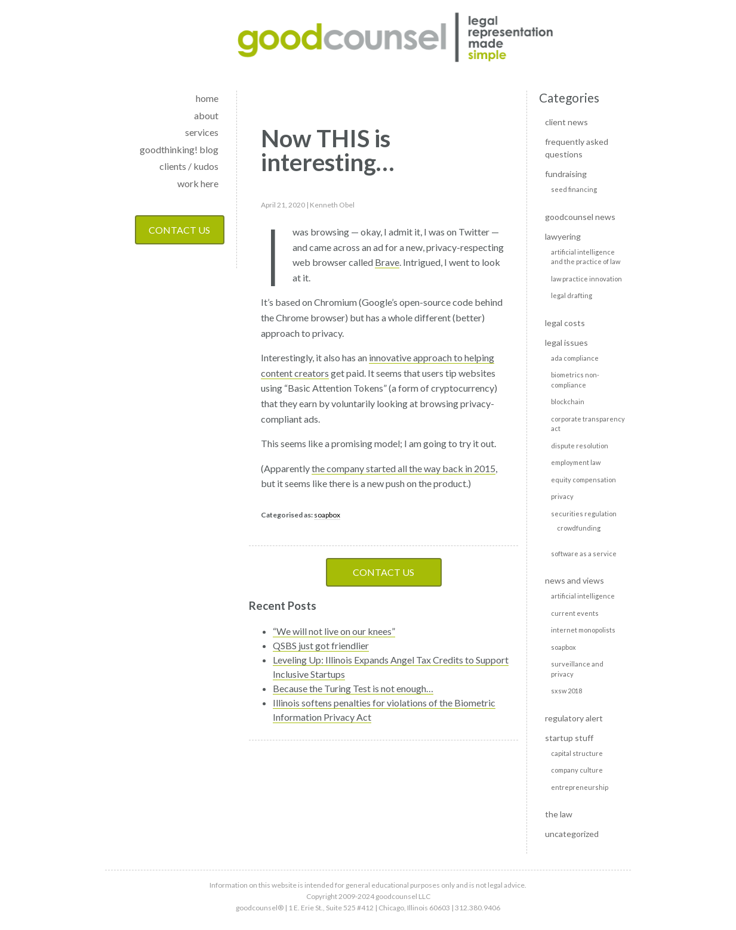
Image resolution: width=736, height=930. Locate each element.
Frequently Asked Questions (576, 148)
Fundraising (566, 174)
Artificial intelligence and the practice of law (585, 257)
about (206, 115)
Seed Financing (574, 189)
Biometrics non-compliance (575, 380)
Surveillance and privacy (577, 669)
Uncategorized (572, 834)
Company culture (577, 770)
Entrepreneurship (579, 787)
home (207, 98)
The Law (558, 814)
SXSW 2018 (566, 691)
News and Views (574, 580)
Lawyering (563, 236)
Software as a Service (584, 553)
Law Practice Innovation (586, 279)
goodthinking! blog (179, 149)
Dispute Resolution (579, 446)
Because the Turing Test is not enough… (353, 688)
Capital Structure (577, 753)
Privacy (562, 496)
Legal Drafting (571, 295)
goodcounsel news (580, 217)
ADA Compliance (575, 358)
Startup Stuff (569, 738)
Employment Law (575, 462)
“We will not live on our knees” (334, 631)
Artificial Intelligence (583, 596)
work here (197, 183)
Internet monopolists (583, 630)
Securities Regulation (584, 513)
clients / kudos (188, 166)
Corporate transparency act (588, 424)
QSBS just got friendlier (321, 645)
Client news (566, 122)
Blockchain (567, 401)
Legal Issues (566, 342)
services (201, 132)
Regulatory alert (574, 718)
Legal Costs (565, 323)
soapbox (327, 514)
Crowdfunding (578, 528)
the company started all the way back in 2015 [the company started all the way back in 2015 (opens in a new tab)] (403, 468)
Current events (575, 613)
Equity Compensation (583, 479)
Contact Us (179, 229)
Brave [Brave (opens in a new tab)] (387, 262)
